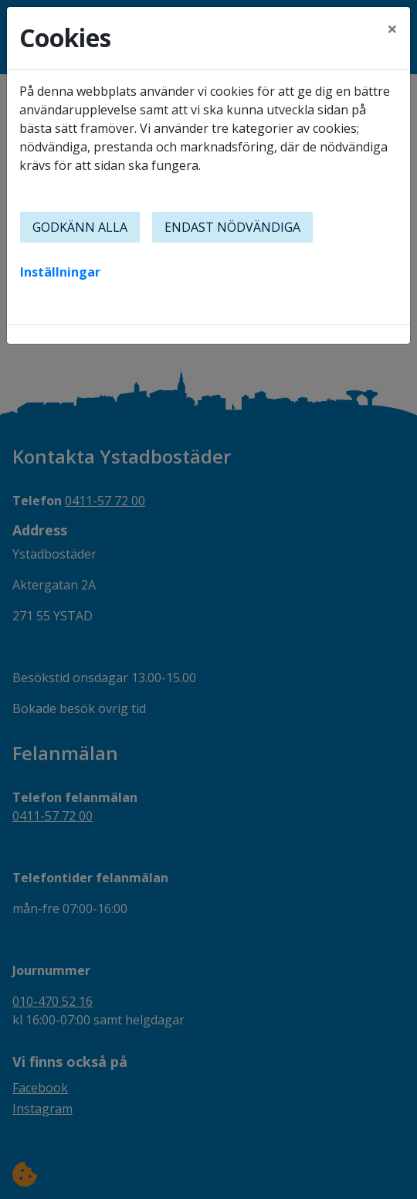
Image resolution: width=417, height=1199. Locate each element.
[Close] (392, 28)
